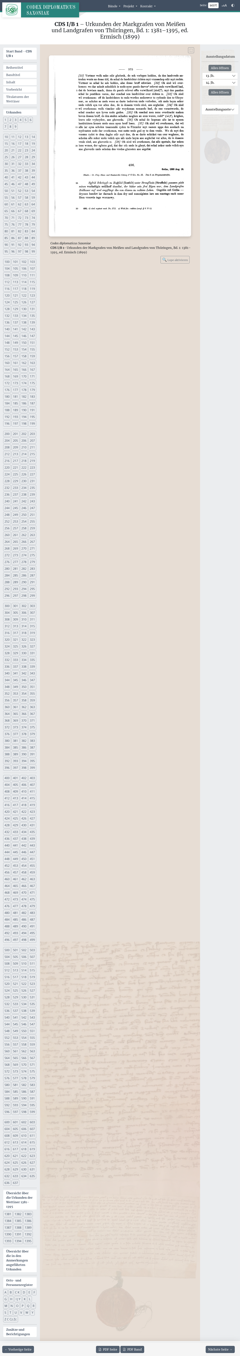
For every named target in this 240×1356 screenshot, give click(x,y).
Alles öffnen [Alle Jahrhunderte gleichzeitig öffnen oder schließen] (220, 68)
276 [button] (7, 562)
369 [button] (15, 720)
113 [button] (15, 282)
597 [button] (15, 1112)
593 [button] (15, 1105)
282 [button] (23, 569)
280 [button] (7, 569)
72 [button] (19, 218)
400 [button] (7, 778)
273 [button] (15, 555)
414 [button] (23, 798)
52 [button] (19, 191)
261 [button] (15, 535)
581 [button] (15, 1085)
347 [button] (32, 680)
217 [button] (15, 461)
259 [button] (32, 528)
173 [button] (15, 383)
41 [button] (13, 177)
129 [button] (15, 309)
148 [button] (7, 343)
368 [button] (7, 720)
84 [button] (33, 231)
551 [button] (32, 1031)
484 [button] (7, 919)
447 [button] (32, 852)
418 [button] (23, 805)
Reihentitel (14, 67)
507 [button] (32, 957)
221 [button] (15, 467)
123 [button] (32, 295)
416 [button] (7, 805)
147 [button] (32, 336)
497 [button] (15, 940)
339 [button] (32, 667)
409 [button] (15, 791)
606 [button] (23, 1129)
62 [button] (19, 204)
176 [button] (7, 390)
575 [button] (32, 1071)
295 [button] (32, 589)
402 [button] (23, 778)
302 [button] (23, 606)
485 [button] (15, 919)
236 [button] (7, 494)
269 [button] (15, 548)
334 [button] (23, 660)
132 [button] (7, 316)
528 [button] (7, 997)
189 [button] (15, 410)
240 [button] (7, 501)
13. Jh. (210, 76)
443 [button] (32, 845)
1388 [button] (18, 1227)
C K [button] (17, 1292)
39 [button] (33, 171)
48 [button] (26, 184)
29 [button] (33, 157)
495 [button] (32, 933)
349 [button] (15, 687)
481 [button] (15, 913)
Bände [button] (113, 6)
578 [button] (23, 1078)
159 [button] (32, 356)
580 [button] (7, 1085)
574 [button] (23, 1071)
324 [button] (7, 646)
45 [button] (6, 184)
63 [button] (26, 204)
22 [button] (19, 150)
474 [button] (23, 899)
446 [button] (23, 852)
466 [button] (23, 886)
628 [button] (7, 1169)
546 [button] (23, 1024)
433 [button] (15, 832)
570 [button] (23, 1065)
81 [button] (13, 231)
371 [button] (32, 720)
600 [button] (7, 1122)
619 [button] (32, 1149)
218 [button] (23, 461)
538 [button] (23, 1011)
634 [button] (23, 1176)
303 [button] (32, 606)
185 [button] (15, 403)
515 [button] (32, 970)
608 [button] (7, 1136)
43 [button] (26, 177)
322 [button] (23, 640)
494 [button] (23, 933)
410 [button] (23, 791)
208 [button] (7, 447)
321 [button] (15, 640)
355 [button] (32, 693)
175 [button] (32, 383)
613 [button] (15, 1142)
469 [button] (15, 893)
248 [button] (7, 515)
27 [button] (19, 157)
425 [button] (15, 818)
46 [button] (13, 184)
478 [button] (23, 906)
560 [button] (7, 1051)
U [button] (16, 1313)
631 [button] (32, 1169)
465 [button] (15, 886)
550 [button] (23, 1031)
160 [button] (7, 363)
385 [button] (15, 747)
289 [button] (15, 582)
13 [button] (26, 137)
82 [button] (19, 231)
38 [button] (26, 171)
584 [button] (7, 1092)
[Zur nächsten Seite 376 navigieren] (220, 1349)
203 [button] (32, 434)
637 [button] (15, 1183)
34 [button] (33, 164)
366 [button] (23, 714)
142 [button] (23, 329)
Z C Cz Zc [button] (10, 1319)
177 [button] (15, 390)
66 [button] (13, 211)
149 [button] (15, 343)
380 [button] (7, 741)
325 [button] (15, 646)
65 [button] (6, 211)
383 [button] (32, 741)
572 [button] (7, 1071)
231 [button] (32, 481)
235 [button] (32, 488)
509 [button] (15, 963)
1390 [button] (7, 1234)
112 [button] (7, 282)
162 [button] (23, 363)
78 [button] (26, 224)
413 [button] (15, 798)
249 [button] (15, 515)
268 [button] (7, 548)
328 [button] (7, 653)
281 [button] (15, 569)
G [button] (5, 1299)
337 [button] (15, 667)
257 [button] (15, 528)
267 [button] (32, 542)
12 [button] (19, 137)
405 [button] (15, 785)
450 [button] (23, 859)
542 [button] (23, 1017)
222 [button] (23, 467)
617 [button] (15, 1149)
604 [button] (7, 1129)
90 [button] (6, 245)
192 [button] (7, 417)
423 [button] (32, 812)
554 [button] (23, 1038)
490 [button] (23, 926)
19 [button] (33, 144)
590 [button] (23, 1098)
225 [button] (15, 474)
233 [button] (15, 488)
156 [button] (7, 356)
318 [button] (23, 633)
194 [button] (23, 417)
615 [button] (32, 1142)
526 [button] (23, 990)
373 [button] (15, 727)
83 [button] (26, 231)
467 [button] (32, 886)
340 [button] (7, 673)
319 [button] (32, 633)
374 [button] (23, 727)
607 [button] (32, 1129)
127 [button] (32, 302)
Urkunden (13, 112)
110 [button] (23, 275)
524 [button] (7, 990)
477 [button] (15, 906)
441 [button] (15, 845)
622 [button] (23, 1156)
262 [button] (23, 535)
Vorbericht (14, 89)
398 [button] (23, 768)
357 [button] (15, 700)
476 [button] (7, 906)
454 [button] (23, 866)
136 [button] (7, 322)
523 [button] (32, 984)
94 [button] (33, 245)
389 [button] (15, 754)
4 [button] (20, 120)
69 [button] (33, 211)
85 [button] (6, 238)
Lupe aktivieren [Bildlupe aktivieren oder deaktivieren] (175, 259)
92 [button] (19, 245)
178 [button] (23, 390)
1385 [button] (18, 1221)
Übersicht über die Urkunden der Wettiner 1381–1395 (19, 1199)
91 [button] (13, 245)
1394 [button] (18, 1241)
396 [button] (7, 768)
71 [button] (13, 218)
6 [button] (31, 120)
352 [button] (7, 693)
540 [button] (7, 1017)
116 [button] (7, 289)
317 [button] (15, 633)
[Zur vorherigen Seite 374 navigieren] (18, 1349)
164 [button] (7, 370)
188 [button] (7, 410)
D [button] (24, 1292)
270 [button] (23, 548)
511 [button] (32, 963)
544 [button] (7, 1024)
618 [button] (23, 1149)
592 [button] (7, 1105)
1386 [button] (28, 1221)
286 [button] (23, 575)
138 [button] (23, 322)
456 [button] (7, 872)
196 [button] (7, 423)
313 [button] (15, 626)
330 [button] (23, 653)
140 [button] (7, 329)
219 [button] (32, 461)
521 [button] (15, 984)
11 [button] (13, 137)
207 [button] (32, 441)
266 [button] (23, 542)
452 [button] (7, 866)
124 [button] (7, 302)
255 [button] (32, 521)
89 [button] (33, 238)
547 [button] (32, 1024)
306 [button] (23, 613)
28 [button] (26, 157)
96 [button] (13, 251)
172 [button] (7, 383)
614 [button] (23, 1142)
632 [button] (7, 1176)
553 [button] (15, 1038)
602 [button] (23, 1122)
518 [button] (23, 977)
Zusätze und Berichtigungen (18, 1332)
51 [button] (13, 191)
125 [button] (15, 302)
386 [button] (23, 747)
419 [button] (32, 805)
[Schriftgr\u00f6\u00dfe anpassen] (224, 5)
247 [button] (32, 508)
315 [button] (32, 626)
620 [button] (7, 1156)
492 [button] (7, 933)
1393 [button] (7, 1241)
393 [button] (15, 761)
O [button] (17, 1306)
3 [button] (15, 120)
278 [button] (23, 562)
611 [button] (32, 1136)
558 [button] (23, 1044)
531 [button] (32, 997)
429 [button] (15, 825)
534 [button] (23, 1004)
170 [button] (23, 376)
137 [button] (15, 322)
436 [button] (7, 839)
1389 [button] (28, 1227)
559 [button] (32, 1044)
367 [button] (32, 714)
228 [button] (7, 481)
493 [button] (15, 933)
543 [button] (32, 1017)
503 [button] (32, 950)
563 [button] (32, 1051)
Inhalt (10, 82)
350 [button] (23, 687)
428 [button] (7, 825)
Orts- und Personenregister (19, 1282)
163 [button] (32, 363)
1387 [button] (7, 1227)
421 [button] (15, 812)
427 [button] (32, 818)
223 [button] (32, 467)
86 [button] (13, 238)
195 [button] (32, 417)
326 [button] (23, 646)
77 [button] (19, 224)
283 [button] (32, 569)
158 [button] (23, 356)
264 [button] (7, 542)
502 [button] (23, 950)
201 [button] (15, 434)
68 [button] (26, 211)
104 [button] (7, 268)
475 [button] (32, 899)
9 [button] (15, 127)
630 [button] (23, 1169)
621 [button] (15, 1156)
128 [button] (7, 309)
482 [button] (23, 913)
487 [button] (32, 919)
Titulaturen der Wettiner (17, 99)
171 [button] (32, 376)
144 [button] (7, 336)
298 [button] (23, 596)
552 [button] (7, 1038)
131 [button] (32, 309)
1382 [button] (18, 1214)
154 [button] (23, 349)
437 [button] (15, 839)
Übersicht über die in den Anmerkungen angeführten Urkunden (17, 1260)
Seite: (203, 5)
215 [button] (32, 454)
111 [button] (32, 275)
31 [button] (13, 164)
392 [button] (7, 761)
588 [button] (7, 1098)
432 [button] (7, 832)
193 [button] (15, 417)
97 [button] (19, 251)
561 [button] (15, 1051)
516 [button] (7, 977)
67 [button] (19, 211)
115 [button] (32, 282)
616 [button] (7, 1149)
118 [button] (23, 289)
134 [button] (23, 316)
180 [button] (7, 397)
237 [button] (15, 494)
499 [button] (32, 940)
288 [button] (7, 582)
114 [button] (23, 282)
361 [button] (15, 707)
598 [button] (23, 1112)
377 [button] (15, 734)
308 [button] (7, 619)
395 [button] (32, 761)
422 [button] (23, 812)
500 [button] (7, 950)
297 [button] (15, 596)
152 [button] (7, 349)
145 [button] (15, 336)
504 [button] (7, 957)
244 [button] (7, 508)
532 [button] (7, 1004)
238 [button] (23, 494)
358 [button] (23, 700)
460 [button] (7, 879)
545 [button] (15, 1024)
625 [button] (15, 1163)
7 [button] (5, 127)
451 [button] (32, 859)
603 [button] (32, 1122)
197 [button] (15, 423)
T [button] (10, 1313)
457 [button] (15, 872)
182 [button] (23, 397)
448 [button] (7, 859)
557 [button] (15, 1044)
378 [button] (23, 734)
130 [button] (23, 309)
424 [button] (7, 818)
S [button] (5, 1313)
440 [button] (7, 845)
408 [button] (7, 791)
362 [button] (23, 707)
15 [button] (6, 144)
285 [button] (15, 575)
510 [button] (23, 963)
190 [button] (23, 410)
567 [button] (32, 1058)
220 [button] (7, 467)
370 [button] (23, 720)
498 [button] (23, 940)
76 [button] (13, 224)
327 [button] (32, 646)
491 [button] (32, 926)
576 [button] (7, 1078)
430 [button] (23, 825)
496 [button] (7, 940)
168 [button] (7, 376)
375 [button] (32, 727)
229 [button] (15, 481)
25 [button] (6, 157)
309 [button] (15, 619)
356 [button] (7, 700)
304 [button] (7, 613)
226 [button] (23, 474)
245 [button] (15, 508)
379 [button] (32, 734)
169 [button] (15, 376)
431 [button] (32, 825)
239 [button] (32, 494)
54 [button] (33, 191)
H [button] (11, 1299)
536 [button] (7, 1011)
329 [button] (15, 653)
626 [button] (23, 1163)
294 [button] (23, 589)
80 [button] (6, 231)
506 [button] (23, 957)
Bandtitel (13, 75)
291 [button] (32, 582)
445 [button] (15, 852)
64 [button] (33, 204)
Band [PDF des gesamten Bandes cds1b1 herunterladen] (132, 1349)
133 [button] (15, 316)
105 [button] (15, 268)
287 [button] (32, 575)
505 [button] (15, 957)
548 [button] (7, 1031)
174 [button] (23, 383)
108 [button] (7, 275)
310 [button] (23, 619)
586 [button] (23, 1092)
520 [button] (7, 984)
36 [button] (13, 171)
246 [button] (23, 508)
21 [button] (13, 150)
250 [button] (23, 515)
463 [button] (32, 879)
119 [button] (32, 289)
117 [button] (15, 289)
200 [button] (7, 434)
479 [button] (32, 906)
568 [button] (7, 1065)
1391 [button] (18, 1234)
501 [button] (15, 950)
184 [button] (7, 403)
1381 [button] (7, 1214)
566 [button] (23, 1058)
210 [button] (23, 447)
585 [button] (15, 1092)
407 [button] (32, 785)
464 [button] (7, 886)
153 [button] (15, 349)
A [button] (5, 1292)
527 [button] (32, 990)
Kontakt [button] (146, 6)
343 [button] (32, 673)
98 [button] (26, 251)
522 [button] (23, 984)
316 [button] (7, 633)
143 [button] (32, 329)
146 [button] (23, 336)
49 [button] (33, 184)
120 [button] (7, 295)
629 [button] (15, 1169)
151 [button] (32, 343)
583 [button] (32, 1085)
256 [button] (7, 528)
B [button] (11, 1292)
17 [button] (19, 144)
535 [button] (32, 1004)
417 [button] (15, 805)
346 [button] (23, 680)
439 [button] (32, 839)
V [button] (21, 1313)
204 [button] (7, 441)
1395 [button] (28, 1241)
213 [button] (15, 454)
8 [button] (10, 127)
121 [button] (15, 295)
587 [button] (32, 1092)
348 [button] (7, 687)
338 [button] (23, 667)
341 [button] (15, 673)
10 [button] (6, 137)
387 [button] (32, 747)
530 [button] (23, 997)
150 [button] (23, 343)
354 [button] (23, 693)
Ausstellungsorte (218, 109)
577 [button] (15, 1078)
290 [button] (23, 582)
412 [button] (7, 798)
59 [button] (33, 197)
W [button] (27, 1313)
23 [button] (26, 150)
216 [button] (7, 461)
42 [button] (19, 177)
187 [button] (32, 403)
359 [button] (32, 700)
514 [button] (23, 970)
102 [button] (23, 262)
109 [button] (15, 275)
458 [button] (23, 872)
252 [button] (7, 521)
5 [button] (25, 120)
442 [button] (23, 845)
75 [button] (6, 224)
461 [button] (15, 879)
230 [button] (23, 481)
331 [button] (32, 653)
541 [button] (15, 1017)
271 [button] (32, 548)
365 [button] (15, 714)
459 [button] (32, 872)
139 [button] (32, 322)
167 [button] (32, 370)
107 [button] (32, 268)
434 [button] (23, 832)
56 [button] (13, 197)
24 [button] (33, 150)
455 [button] (32, 866)
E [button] (29, 1292)
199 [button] (32, 423)
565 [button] (15, 1058)
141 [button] (15, 329)
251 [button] (32, 515)
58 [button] (26, 197)
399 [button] (32, 768)
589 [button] (15, 1098)
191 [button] (32, 410)
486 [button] (23, 919)
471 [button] (32, 893)
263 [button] (32, 535)
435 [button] (32, 832)
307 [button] (32, 613)
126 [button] (23, 302)
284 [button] (7, 575)
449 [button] (15, 859)
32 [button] (19, 164)
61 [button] (13, 204)
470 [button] (23, 893)
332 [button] (7, 660)
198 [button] (23, 423)
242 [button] (23, 501)
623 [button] (32, 1156)
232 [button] (7, 488)
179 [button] (32, 390)
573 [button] (15, 1071)
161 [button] (15, 363)
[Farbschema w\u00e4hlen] (233, 5)
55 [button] (6, 197)
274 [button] (23, 555)
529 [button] (15, 997)
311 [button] (32, 619)
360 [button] (7, 707)
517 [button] (15, 977)
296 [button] (7, 596)
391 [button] (32, 754)
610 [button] (23, 1136)
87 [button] (19, 238)
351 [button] (32, 687)
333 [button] (15, 660)
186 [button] (23, 403)
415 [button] (32, 798)
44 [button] (33, 177)
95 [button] (6, 251)
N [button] (11, 1306)
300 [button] (7, 606)
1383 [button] (28, 1214)
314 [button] (23, 626)
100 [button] (7, 262)
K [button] (25, 1299)
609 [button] (15, 1136)
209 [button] (15, 447)
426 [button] (23, 818)
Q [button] (28, 1306)
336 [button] (7, 667)
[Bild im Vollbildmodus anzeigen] (191, 50)
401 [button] (15, 778)
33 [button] (26, 164)
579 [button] (32, 1078)
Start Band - (19, 53)
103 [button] (32, 262)
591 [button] (32, 1098)
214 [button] (23, 454)
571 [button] (32, 1065)
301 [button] (15, 606)
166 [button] (23, 370)
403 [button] (32, 778)
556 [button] (7, 1044)
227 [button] (32, 474)
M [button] (5, 1306)
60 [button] (6, 204)
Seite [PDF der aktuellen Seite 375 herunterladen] (107, 1349)
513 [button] (15, 970)
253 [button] (15, 521)
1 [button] (5, 120)
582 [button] (23, 1085)
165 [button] (15, 370)
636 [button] (7, 1183)
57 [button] (19, 197)
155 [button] (32, 349)
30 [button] (6, 164)
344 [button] (7, 680)
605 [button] (15, 1129)
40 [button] (6, 177)
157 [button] (15, 356)
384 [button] (7, 747)
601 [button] (15, 1122)
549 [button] (15, 1031)
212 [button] (7, 454)
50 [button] (6, 191)
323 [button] (32, 640)
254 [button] (23, 521)
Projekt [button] (129, 6)
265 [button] (15, 542)
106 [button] (23, 268)
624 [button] (7, 1163)
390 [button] (23, 754)
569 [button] (15, 1065)
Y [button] (32, 1313)
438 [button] (23, 839)
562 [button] (23, 1051)
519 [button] (32, 977)
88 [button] (26, 238)
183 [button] (32, 397)
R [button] (33, 1306)
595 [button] (32, 1105)
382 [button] (23, 741)
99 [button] (33, 251)
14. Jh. (210, 82)
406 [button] (23, 785)
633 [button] (15, 1176)
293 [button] (15, 589)
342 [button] (23, 673)
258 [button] (23, 528)
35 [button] (6, 171)
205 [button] (15, 441)
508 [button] (7, 963)
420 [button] (7, 812)
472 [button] (7, 899)
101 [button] (15, 262)
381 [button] (15, 741)
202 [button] (23, 434)
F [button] (34, 1292)
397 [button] (15, 768)
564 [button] (7, 1058)
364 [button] (7, 714)
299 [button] (32, 596)
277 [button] (15, 562)
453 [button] (15, 866)
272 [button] (7, 555)
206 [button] (23, 441)
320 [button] (7, 640)
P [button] (23, 1306)
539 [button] (32, 1011)
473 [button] (15, 899)
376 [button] (7, 734)
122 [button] (23, 295)
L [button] (30, 1299)
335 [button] (32, 660)
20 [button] (6, 150)
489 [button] (15, 926)
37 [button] (19, 171)
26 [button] (13, 157)
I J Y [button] (18, 1299)
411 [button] (32, 791)
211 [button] (32, 447)
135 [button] (32, 316)
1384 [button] (7, 1221)
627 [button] (32, 1163)
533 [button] (15, 1004)
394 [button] (23, 761)
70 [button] (6, 218)
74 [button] (33, 218)
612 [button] (7, 1142)
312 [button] (7, 626)
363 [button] (32, 707)
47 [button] (19, 184)
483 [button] (32, 913)
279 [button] (32, 562)
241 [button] (15, 501)
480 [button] (7, 913)
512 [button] (7, 970)
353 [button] (15, 693)
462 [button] (23, 879)
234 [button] (23, 488)
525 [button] (15, 990)
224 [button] (7, 474)
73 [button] (26, 218)
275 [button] (32, 555)
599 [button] (32, 1112)
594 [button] (23, 1105)
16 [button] (13, 144)
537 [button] (15, 1011)
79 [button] (33, 224)
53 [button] (26, 191)
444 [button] (7, 852)
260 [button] (7, 535)
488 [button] (7, 926)
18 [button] (26, 144)
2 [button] (10, 120)
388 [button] (7, 754)
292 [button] (7, 589)
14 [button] (33, 137)
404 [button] (7, 785)
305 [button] (15, 613)
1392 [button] (28, 1234)
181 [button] (15, 397)
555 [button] (32, 1038)
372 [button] (7, 727)
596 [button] (7, 1112)
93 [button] (26, 245)
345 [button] (15, 680)
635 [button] (32, 1176)
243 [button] (32, 501)
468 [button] (7, 893)
